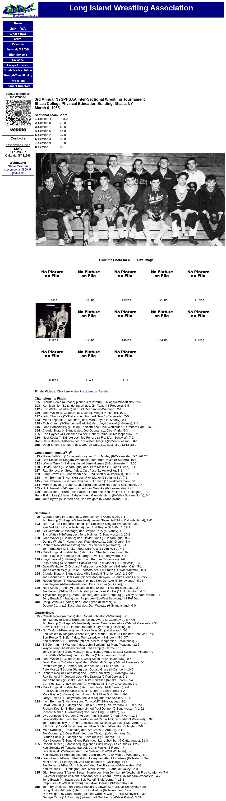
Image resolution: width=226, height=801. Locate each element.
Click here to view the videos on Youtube (82, 391)
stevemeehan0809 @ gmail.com (17, 171)
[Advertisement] (130, 54)
